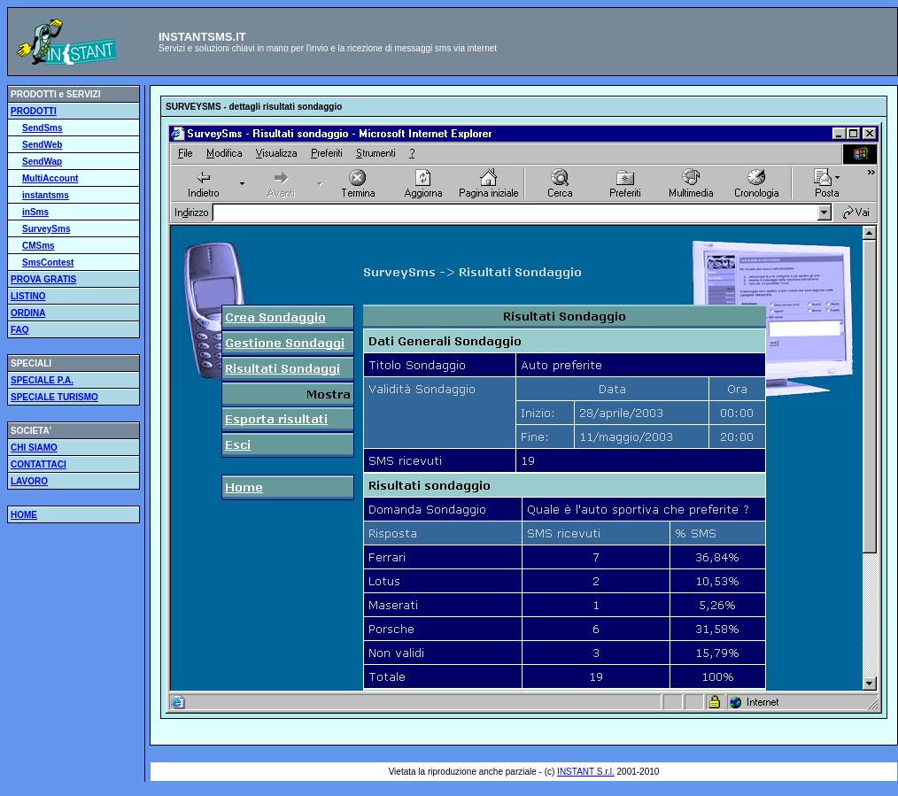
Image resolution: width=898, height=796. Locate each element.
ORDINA (28, 313)
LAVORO (29, 481)
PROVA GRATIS (43, 279)
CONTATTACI (38, 464)
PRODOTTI (34, 111)
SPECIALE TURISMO (54, 397)
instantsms (45, 195)
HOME (24, 515)
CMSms (38, 246)
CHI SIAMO (34, 447)
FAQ (20, 330)
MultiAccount (50, 178)
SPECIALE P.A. (42, 380)
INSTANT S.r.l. (586, 772)
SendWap (42, 161)
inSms (35, 212)
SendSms (42, 128)
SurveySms (46, 229)
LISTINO (28, 296)
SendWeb (42, 145)
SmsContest (48, 262)
